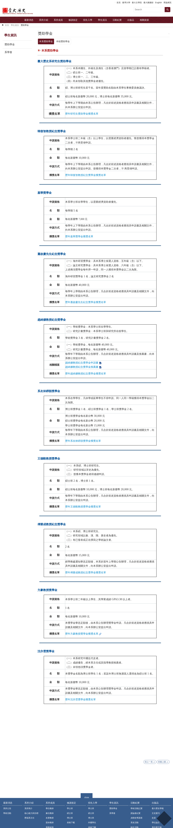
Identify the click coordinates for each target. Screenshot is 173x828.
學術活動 (7, 813)
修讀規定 (73, 20)
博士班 (70, 818)
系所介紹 (43, 20)
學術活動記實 (136, 808)
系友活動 (134, 822)
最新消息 (28, 20)
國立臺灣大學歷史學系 (26, 11)
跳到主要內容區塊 (1, 1)
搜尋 (167, 9)
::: (3, 29)
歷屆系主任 (29, 818)
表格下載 (71, 822)
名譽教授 (50, 818)
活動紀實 (117, 20)
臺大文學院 (137, 2)
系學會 (8, 52)
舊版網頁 (167, 2)
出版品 (130, 20)
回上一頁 (149, 762)
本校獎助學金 (63, 41)
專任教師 (50, 808)
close (86, 797)
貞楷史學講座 (136, 818)
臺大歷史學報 (158, 808)
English (158, 2)
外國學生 (92, 822)
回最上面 (162, 762)
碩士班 (70, 813)
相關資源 (144, 20)
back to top (164, 818)
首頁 (119, 2)
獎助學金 (25, 25)
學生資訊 (102, 20)
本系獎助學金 (46, 41)
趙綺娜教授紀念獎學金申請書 (81, 362)
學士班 (70, 808)
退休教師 (50, 822)
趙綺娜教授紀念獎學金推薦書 (81, 367)
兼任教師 (50, 813)
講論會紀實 (135, 813)
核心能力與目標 (31, 813)
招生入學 (87, 20)
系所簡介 (28, 808)
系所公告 (7, 808)
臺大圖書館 (148, 2)
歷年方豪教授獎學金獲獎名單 (81, 633)
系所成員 (58, 20)
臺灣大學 (126, 2)
